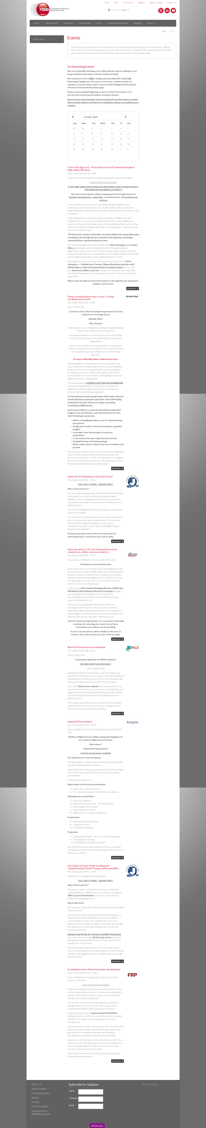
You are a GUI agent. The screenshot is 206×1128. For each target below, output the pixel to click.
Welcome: (118, 10)
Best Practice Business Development (87, 647)
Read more (131, 288)
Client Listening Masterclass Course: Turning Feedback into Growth (91, 298)
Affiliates (141, 2)
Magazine (137, 23)
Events (99, 23)
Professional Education (118, 23)
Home (107, 2)
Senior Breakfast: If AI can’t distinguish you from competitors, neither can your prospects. (92, 550)
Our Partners (128, 2)
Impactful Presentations (80, 721)
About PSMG (52, 23)
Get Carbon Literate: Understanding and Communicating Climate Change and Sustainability (93, 867)
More (150, 23)
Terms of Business (150, 1084)
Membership (85, 23)
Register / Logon (156, 2)
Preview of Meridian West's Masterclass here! (95, 359)
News (116, 2)
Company (73, 1098)
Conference (68, 23)
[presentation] (87, 1116)
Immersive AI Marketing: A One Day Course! (90, 476)
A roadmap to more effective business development (94, 969)
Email (72, 1105)
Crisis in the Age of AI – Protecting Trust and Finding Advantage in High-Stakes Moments (101, 168)
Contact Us (171, 2)
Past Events (38, 39)
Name (72, 1090)
